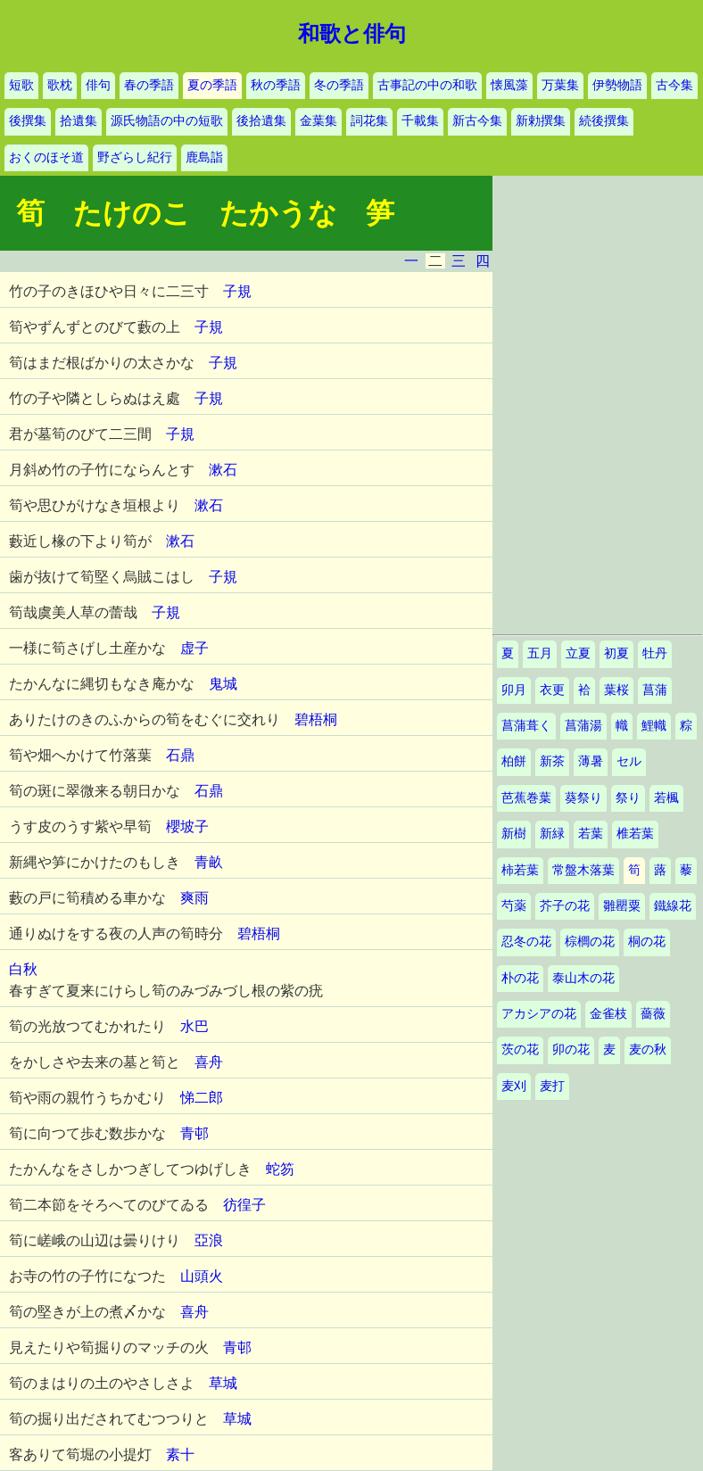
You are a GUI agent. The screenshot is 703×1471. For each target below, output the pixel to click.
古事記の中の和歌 (427, 85)
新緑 (552, 833)
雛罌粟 (622, 906)
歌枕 (59, 85)
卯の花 (571, 1049)
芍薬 (513, 906)
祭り (628, 798)
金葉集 (318, 121)
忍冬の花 (526, 941)
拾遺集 (78, 121)
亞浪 (208, 1240)
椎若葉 (635, 833)
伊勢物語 (617, 85)
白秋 (23, 969)
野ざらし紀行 (134, 157)
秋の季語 (276, 85)
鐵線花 (672, 906)
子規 (237, 291)
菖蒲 (654, 690)
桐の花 (647, 941)
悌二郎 (201, 1097)
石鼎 (180, 755)
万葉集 (560, 85)
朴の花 (520, 978)
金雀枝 (608, 1014)
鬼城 (223, 683)
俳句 (98, 85)
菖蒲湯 (583, 725)
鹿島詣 (204, 157)
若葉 (590, 833)
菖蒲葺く (526, 725)
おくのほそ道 (46, 157)
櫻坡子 (187, 826)
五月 (539, 653)
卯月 (513, 690)
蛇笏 (280, 1169)
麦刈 (513, 1086)
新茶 (552, 761)
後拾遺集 (261, 121)
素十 (180, 1454)
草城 (223, 1383)
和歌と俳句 (352, 33)
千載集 (420, 121)
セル (628, 761)
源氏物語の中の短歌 (167, 121)
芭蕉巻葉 (526, 798)
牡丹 (654, 653)
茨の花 (520, 1049)
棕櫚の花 (590, 941)
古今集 (674, 85)
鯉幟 (653, 725)
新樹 (513, 833)
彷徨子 (244, 1204)
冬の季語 (339, 85)
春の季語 (149, 85)
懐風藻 (509, 85)
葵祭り (583, 798)
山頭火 (201, 1276)
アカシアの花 (538, 1014)
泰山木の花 (583, 978)
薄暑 (590, 761)
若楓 (666, 798)
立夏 (578, 653)
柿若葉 (520, 870)
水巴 (194, 1026)
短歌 (21, 85)
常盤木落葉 (583, 870)
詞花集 (369, 121)
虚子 (194, 648)
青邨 (194, 1133)
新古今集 (477, 121)
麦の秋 (647, 1049)
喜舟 (208, 1062)
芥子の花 (565, 906)
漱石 (223, 469)
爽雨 (194, 897)
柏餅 (513, 761)
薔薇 (653, 1014)
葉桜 (616, 690)
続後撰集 (604, 121)
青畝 (208, 862)
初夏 (616, 653)
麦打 (552, 1086)
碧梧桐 (315, 719)
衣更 (552, 690)
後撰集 (27, 121)
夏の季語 (212, 85)
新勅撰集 (541, 121)
